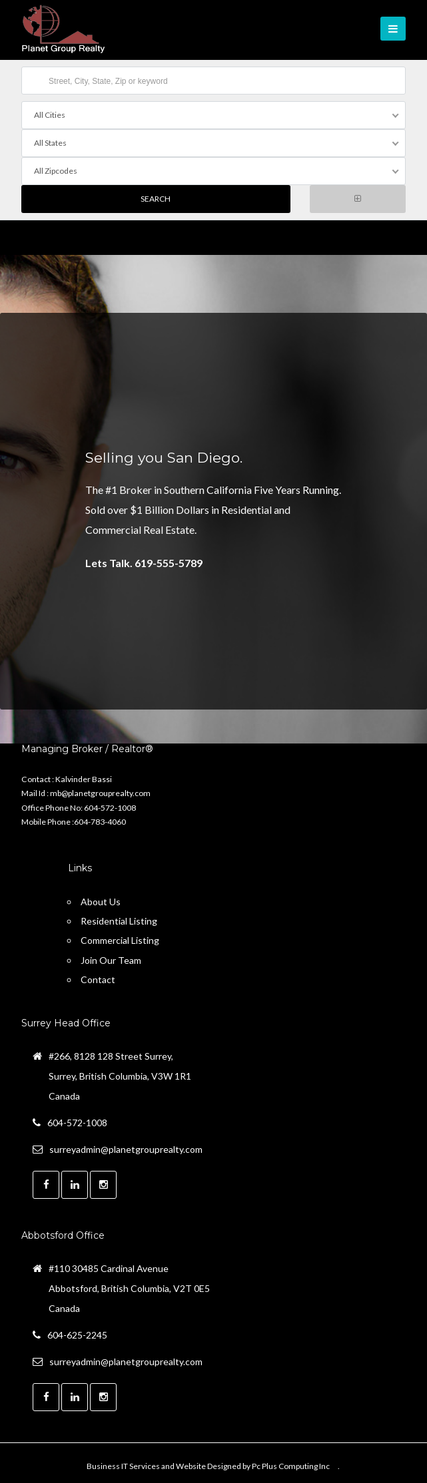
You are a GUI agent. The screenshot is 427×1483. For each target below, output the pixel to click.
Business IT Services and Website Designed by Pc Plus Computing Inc (208, 1466)
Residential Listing (119, 921)
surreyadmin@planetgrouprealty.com (126, 1149)
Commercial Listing (120, 940)
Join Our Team (111, 960)
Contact (98, 979)
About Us (101, 901)
